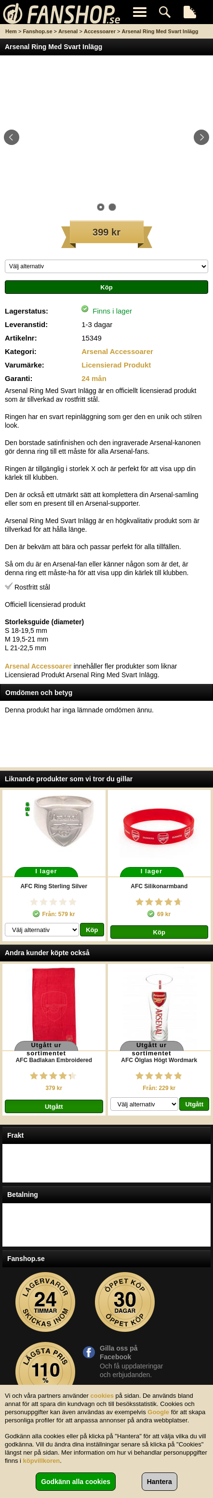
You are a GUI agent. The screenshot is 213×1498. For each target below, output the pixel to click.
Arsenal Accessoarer (117, 351)
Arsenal (68, 31)
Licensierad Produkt (116, 365)
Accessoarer (100, 31)
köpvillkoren (41, 1460)
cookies (102, 1395)
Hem (11, 31)
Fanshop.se (37, 31)
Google (158, 1412)
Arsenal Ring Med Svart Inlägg (160, 31)
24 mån (93, 378)
